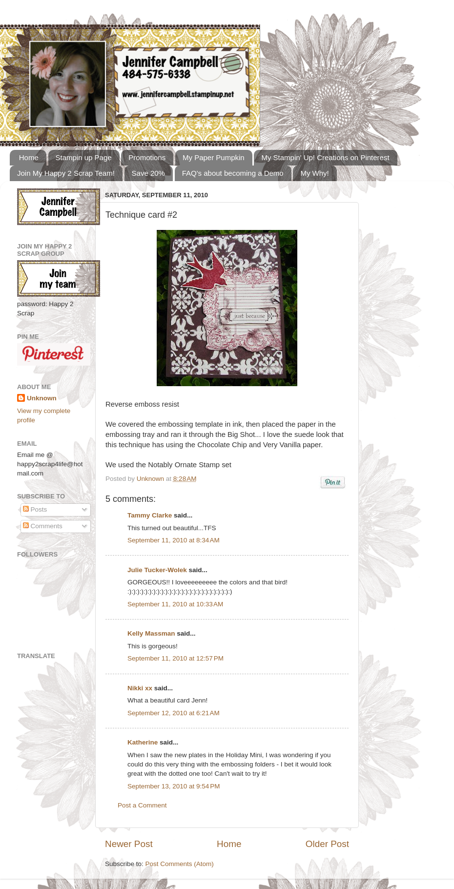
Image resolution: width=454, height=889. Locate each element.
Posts (35, 509)
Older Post (327, 844)
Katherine (142, 742)
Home (29, 157)
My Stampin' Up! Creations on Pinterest (325, 157)
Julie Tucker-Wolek (157, 570)
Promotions (146, 157)
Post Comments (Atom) (179, 864)
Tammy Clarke (149, 515)
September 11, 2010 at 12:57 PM (175, 658)
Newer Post (129, 844)
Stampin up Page (84, 157)
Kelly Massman (151, 633)
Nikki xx (139, 688)
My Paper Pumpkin (214, 157)
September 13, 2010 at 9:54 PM (173, 786)
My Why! (314, 173)
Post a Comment (142, 805)
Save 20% (148, 173)
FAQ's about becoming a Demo (233, 173)
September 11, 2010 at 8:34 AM (173, 540)
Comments (42, 526)
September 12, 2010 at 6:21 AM (173, 713)
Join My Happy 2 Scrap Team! (66, 173)
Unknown (151, 478)
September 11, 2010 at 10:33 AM (175, 604)
